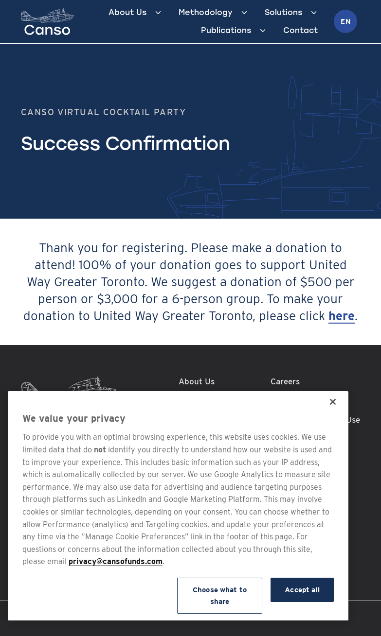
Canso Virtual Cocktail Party (103, 112)
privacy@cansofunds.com (116, 561)
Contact (300, 30)
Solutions (283, 12)
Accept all (302, 589)
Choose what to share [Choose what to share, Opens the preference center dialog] (220, 595)
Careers (285, 381)
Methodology (206, 12)
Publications (226, 30)
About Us (127, 12)
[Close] (333, 402)
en (345, 21)
